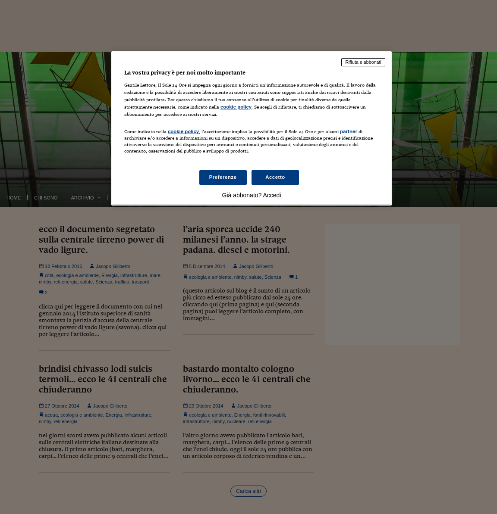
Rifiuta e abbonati (363, 62)
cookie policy (236, 106)
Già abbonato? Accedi (251, 195)
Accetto (275, 177)
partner (348, 131)
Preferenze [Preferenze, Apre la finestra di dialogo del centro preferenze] (223, 177)
